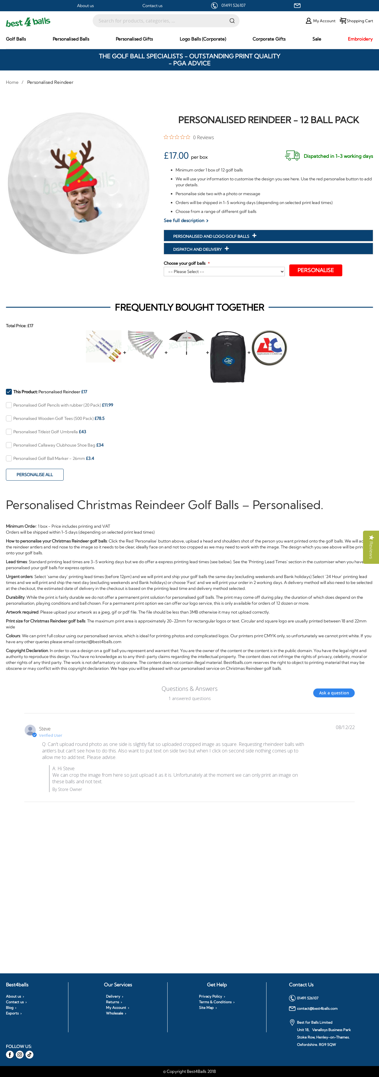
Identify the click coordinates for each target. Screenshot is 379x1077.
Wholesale (114, 1013)
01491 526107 (233, 5)
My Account (116, 1008)
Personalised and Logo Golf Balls (211, 236)
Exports (12, 1013)
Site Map (206, 1008)
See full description (184, 220)
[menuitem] (16, 39)
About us (85, 5)
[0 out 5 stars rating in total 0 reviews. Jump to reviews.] (189, 137)
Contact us (152, 5)
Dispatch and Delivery (198, 249)
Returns (112, 1002)
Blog (9, 1008)
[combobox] (166, 20)
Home (12, 82)
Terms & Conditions (215, 1002)
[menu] (189, 39)
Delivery (113, 996)
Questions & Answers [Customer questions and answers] (190, 689)
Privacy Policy (210, 996)
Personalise (316, 270)
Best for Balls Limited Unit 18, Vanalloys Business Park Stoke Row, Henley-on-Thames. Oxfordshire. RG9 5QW (320, 1033)
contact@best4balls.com (313, 1008)
